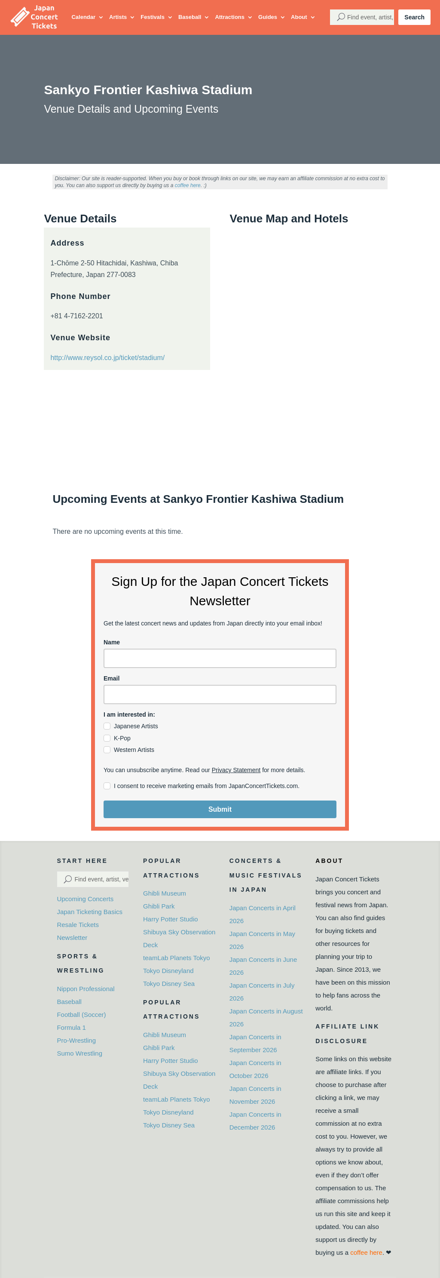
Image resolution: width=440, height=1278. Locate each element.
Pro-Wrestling (76, 1040)
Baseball (189, 17)
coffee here (188, 185)
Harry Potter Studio (170, 919)
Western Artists (134, 749)
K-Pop (122, 738)
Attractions (229, 17)
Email (111, 678)
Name (112, 642)
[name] (220, 658)
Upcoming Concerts (85, 898)
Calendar (83, 17)
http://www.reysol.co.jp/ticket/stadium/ (107, 357)
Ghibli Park (158, 906)
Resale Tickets (78, 924)
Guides (267, 17)
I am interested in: (129, 714)
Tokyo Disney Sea (169, 983)
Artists (118, 17)
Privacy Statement (236, 770)
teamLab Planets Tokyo (176, 957)
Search (414, 17)
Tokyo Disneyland (168, 970)
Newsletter (72, 937)
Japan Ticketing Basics (89, 911)
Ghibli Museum (164, 893)
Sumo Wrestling (79, 1053)
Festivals (153, 17)
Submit (220, 809)
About (299, 17)
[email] (220, 694)
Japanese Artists (136, 726)
